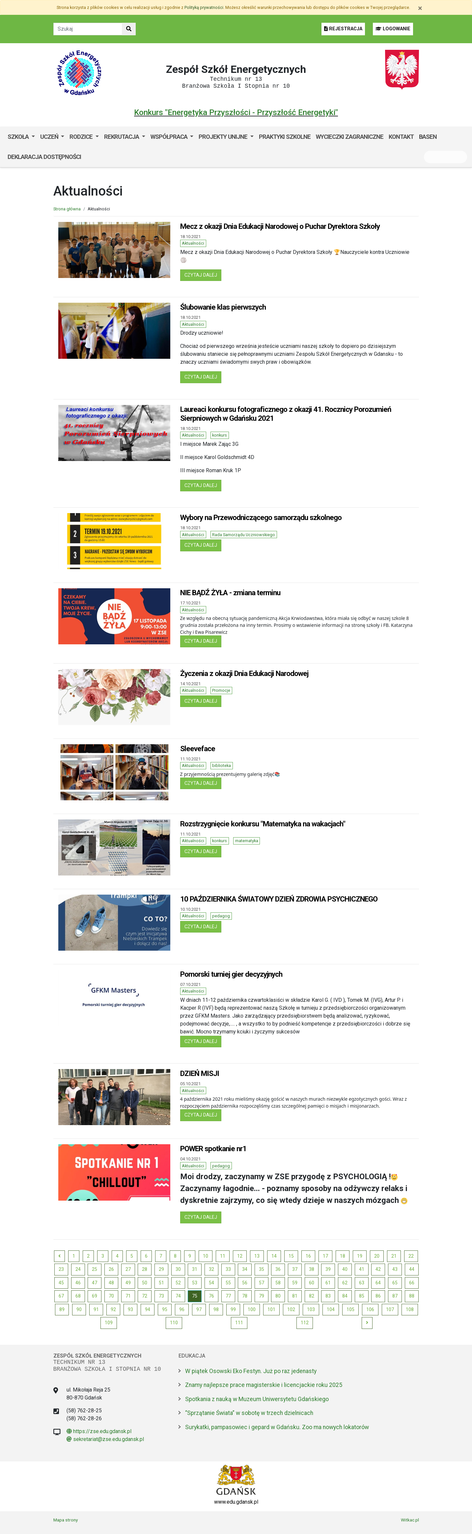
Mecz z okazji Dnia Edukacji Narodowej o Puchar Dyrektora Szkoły (280, 226)
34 (244, 1269)
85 (361, 1296)
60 (311, 1282)
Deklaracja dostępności (44, 156)
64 (378, 1282)
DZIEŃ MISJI (199, 1073)
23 (61, 1269)
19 (359, 1256)
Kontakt (401, 136)
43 (395, 1269)
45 (61, 1282)
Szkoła (19, 136)
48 (111, 1282)
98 (216, 1309)
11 (222, 1256)
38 (311, 1269)
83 (328, 1296)
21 (394, 1256)
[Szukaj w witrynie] (129, 29)
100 (252, 1309)
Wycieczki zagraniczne (349, 136)
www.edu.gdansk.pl (236, 1502)
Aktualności (193, 243)
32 (211, 1269)
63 (361, 1282)
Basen (428, 136)
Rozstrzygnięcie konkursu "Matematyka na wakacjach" (262, 823)
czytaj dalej (202, 274)
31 (194, 1269)
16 (308, 1256)
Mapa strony (65, 1519)
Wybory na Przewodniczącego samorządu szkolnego (261, 517)
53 (194, 1282)
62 (344, 1282)
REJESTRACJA (343, 29)
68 (78, 1296)
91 (96, 1309)
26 (111, 1269)
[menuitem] (21, 137)
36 (278, 1269)
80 (278, 1296)
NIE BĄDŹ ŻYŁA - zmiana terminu (230, 592)
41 (361, 1269)
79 (261, 1296)
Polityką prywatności (203, 7)
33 (228, 1269)
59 (294, 1282)
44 (411, 1269)
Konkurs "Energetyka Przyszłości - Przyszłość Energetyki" (236, 112)
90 (79, 1309)
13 (257, 1256)
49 (128, 1282)
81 (294, 1296)
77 (228, 1296)
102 (291, 1309)
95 (164, 1309)
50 (144, 1282)
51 (161, 1282)
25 (94, 1269)
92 (113, 1309)
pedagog (221, 915)
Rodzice (81, 136)
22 (411, 1256)
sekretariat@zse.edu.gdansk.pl (105, 1439)
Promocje (221, 690)
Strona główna (67, 208)
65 (395, 1282)
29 (161, 1269)
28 (144, 1269)
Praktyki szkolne (285, 136)
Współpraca (170, 136)
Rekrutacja (122, 136)
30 (178, 1269)
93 (130, 1309)
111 (239, 1322)
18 (342, 1256)
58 (278, 1282)
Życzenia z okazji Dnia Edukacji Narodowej (244, 673)
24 (78, 1269)
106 (370, 1309)
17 (325, 1256)
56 (244, 1282)
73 (161, 1296)
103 (311, 1309)
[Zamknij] (420, 8)
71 (128, 1296)
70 (111, 1296)
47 (94, 1282)
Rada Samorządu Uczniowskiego (243, 534)
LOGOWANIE (392, 29)
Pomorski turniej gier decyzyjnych (231, 974)
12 (239, 1256)
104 (331, 1309)
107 (390, 1309)
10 (205, 1256)
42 (378, 1269)
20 (376, 1256)
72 (144, 1296)
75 (194, 1296)
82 (311, 1296)
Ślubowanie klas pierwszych (223, 307)
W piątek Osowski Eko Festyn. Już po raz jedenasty (251, 1371)
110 (174, 1322)
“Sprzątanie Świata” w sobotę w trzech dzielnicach (249, 1413)
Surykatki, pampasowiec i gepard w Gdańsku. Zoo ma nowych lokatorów (277, 1427)
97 (199, 1309)
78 (244, 1296)
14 (274, 1256)
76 (211, 1296)
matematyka (246, 840)
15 (291, 1256)
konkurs (219, 435)
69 (94, 1296)
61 (328, 1282)
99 (233, 1309)
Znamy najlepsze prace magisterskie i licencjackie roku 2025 (263, 1385)
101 (271, 1309)
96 (181, 1309)
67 (61, 1296)
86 (378, 1296)
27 (128, 1269)
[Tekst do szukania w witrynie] (87, 29)
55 (228, 1282)
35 (261, 1269)
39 (328, 1269)
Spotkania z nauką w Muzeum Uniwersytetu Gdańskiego (257, 1399)
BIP (90, 156)
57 (261, 1282)
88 (411, 1296)
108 (410, 1309)
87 (395, 1296)
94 (147, 1309)
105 (350, 1309)
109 (109, 1322)
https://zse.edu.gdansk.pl (99, 1431)
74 (178, 1296)
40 (344, 1269)
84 (344, 1296)
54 (211, 1282)
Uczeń (50, 136)
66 (411, 1282)
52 (178, 1282)
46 (78, 1282)
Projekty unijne (224, 136)
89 (62, 1309)
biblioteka (221, 765)
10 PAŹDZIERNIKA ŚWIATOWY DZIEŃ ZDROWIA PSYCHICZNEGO (278, 899)
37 (294, 1269)
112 (305, 1322)
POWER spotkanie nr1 (213, 1148)
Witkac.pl (410, 1519)
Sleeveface (197, 748)
